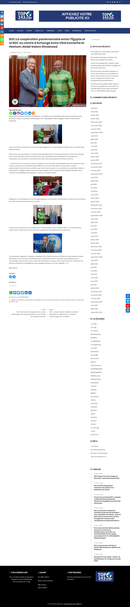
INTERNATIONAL (77, 31)
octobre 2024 (95, 170)
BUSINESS (94, 338)
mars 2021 (94, 281)
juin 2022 (94, 267)
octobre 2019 (95, 298)
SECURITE (94, 417)
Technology (95, 428)
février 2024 (95, 198)
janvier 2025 (95, 160)
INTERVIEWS (95, 383)
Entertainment (96, 365)
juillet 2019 (94, 309)
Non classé (95, 397)
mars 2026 (94, 112)
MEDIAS (67, 31)
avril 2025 (94, 150)
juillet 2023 (94, 222)
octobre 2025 (95, 129)
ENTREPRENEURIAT (97, 369)
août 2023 (94, 219)
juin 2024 (94, 184)
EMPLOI (93, 362)
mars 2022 (94, 278)
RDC (17, 302)
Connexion (94, 446)
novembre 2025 (96, 126)
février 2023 (95, 240)
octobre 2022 (95, 253)
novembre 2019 (96, 295)
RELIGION (94, 410)
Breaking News (96, 334)
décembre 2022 (96, 247)
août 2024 (94, 177)
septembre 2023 (97, 215)
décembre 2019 (96, 292)
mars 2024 (94, 195)
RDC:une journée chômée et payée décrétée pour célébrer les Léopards (107, 547)
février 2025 (95, 157)
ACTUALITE (20, 31)
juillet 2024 (94, 181)
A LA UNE (19, 297)
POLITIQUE (94, 403)
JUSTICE (93, 386)
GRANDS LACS (39, 31)
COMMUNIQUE (50, 31)
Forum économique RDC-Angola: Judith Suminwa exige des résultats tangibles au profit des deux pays (106, 65)
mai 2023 (94, 229)
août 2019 (94, 305)
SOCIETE (93, 421)
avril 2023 (94, 233)
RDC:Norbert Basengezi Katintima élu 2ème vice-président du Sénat (104, 488)
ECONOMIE (94, 355)
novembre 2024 (96, 167)
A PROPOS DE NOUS (90, 31)
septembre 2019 (96, 302)
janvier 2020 (95, 288)
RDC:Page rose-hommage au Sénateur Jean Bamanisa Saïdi (106, 477)
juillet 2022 (94, 264)
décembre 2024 (96, 164)
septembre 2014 (96, 312)
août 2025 (94, 136)
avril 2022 (94, 274)
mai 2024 (94, 188)
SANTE (93, 414)
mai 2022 (94, 271)
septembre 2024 (97, 174)
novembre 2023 (96, 209)
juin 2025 (94, 143)
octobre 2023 (95, 212)
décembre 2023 (96, 205)
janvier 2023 (95, 243)
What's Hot (95, 435)
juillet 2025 (94, 139)
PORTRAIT (29, 31)
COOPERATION (96, 345)
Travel (93, 431)
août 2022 (94, 260)
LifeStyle (94, 390)
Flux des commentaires (99, 453)
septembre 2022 (96, 257)
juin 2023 (94, 226)
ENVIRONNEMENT (96, 372)
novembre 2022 (96, 250)
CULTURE (94, 348)
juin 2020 (94, 285)
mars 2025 (94, 153)
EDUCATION (95, 358)
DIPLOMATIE (25, 297)
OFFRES (60, 31)
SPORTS (93, 424)
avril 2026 (94, 108)
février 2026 (95, 115)
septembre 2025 (97, 132)
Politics (93, 400)
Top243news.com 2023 (71, 604)
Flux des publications (98, 450)
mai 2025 (94, 146)
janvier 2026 (95, 119)
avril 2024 (94, 191)
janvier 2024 (95, 202)
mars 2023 (94, 236)
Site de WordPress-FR (98, 457)
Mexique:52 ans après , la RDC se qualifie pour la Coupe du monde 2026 (107, 559)
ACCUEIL (11, 31)
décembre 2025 (96, 122)
